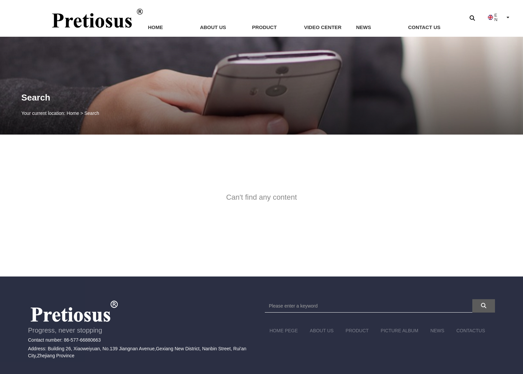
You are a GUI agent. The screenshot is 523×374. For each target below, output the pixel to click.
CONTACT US (424, 27)
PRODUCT (264, 27)
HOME (155, 27)
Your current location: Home (50, 113)
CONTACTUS (470, 330)
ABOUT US (213, 27)
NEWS (363, 27)
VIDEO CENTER (323, 27)
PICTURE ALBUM (399, 330)
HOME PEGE (284, 330)
